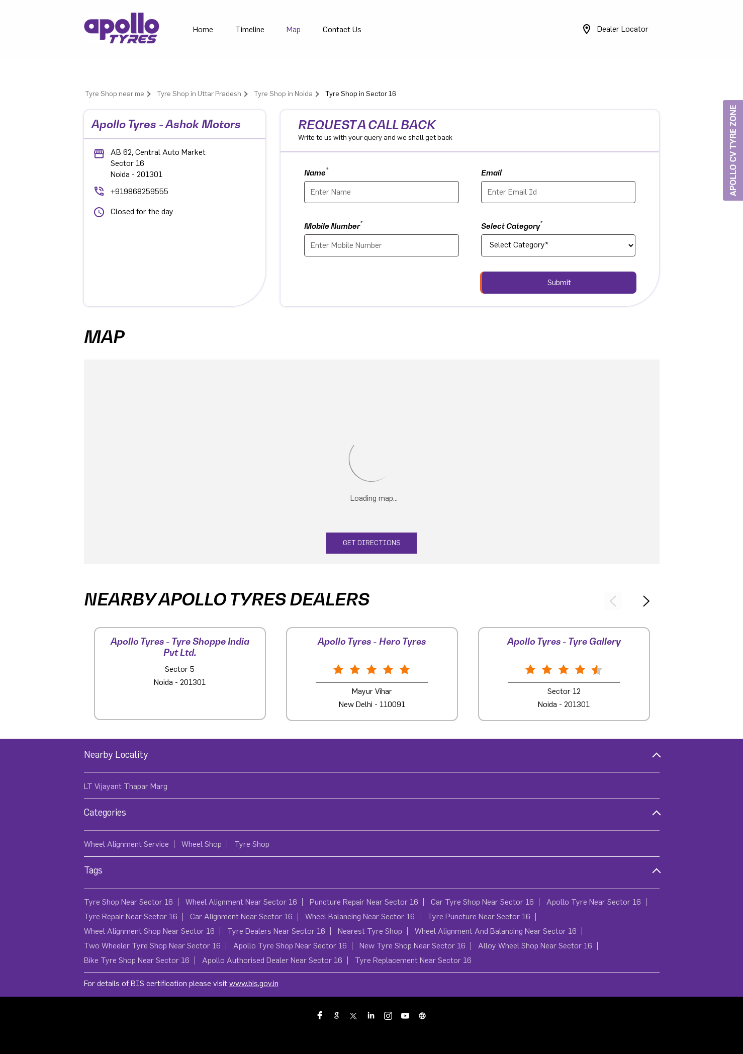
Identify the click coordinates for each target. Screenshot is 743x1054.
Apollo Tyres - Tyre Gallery (564, 641)
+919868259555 (139, 192)
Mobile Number (333, 225)
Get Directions (372, 543)
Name (316, 171)
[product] (558, 245)
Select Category (511, 225)
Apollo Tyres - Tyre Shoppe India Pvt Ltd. (180, 647)
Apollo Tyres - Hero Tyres (372, 641)
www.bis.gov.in (253, 984)
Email (491, 172)
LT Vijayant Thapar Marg (125, 786)
